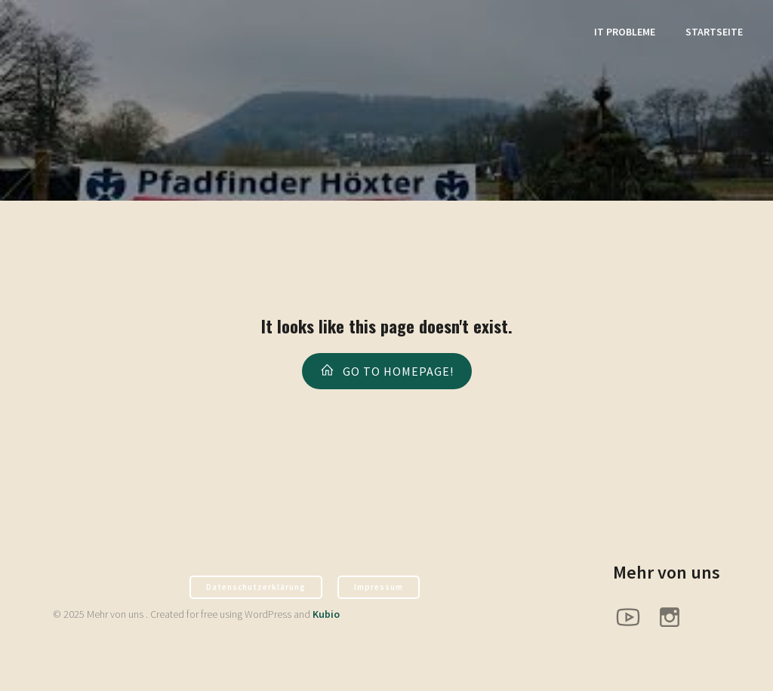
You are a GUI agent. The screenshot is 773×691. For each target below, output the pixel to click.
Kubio (326, 617)
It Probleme (624, 34)
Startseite (714, 34)
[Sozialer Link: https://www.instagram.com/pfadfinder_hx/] (675, 619)
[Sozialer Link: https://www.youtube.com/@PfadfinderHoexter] (633, 619)
